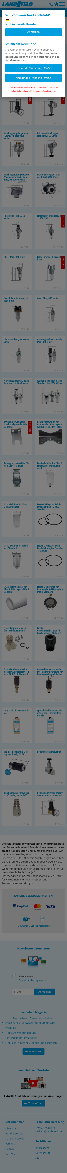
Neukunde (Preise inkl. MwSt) (33, 78)
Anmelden (33, 32)
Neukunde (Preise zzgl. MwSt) (33, 68)
